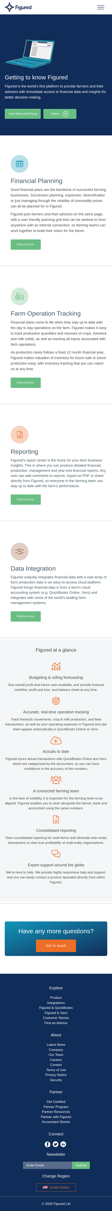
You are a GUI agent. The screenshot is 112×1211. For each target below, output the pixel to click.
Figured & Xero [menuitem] (56, 1013)
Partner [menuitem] (56, 1092)
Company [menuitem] (56, 1050)
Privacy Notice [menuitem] (56, 1075)
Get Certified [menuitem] (56, 1102)
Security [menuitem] (56, 1080)
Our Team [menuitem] (56, 1055)
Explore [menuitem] (56, 988)
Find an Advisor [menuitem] (55, 1023)
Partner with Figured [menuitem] (56, 1117)
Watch (60, 114)
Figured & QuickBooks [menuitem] (56, 1008)
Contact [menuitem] (56, 1065)
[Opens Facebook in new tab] (48, 1144)
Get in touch (56, 946)
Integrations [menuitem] (56, 1003)
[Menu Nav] (100, 7)
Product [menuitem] (56, 998)
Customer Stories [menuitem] (56, 1018)
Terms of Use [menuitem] (56, 1070)
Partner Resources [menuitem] (56, 1112)
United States (56, 1187)
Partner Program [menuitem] (56, 1107)
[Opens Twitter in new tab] (56, 1144)
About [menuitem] (56, 1035)
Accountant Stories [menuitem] (56, 1122)
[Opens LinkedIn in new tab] (63, 1144)
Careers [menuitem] (56, 1060)
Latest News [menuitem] (56, 1045)
